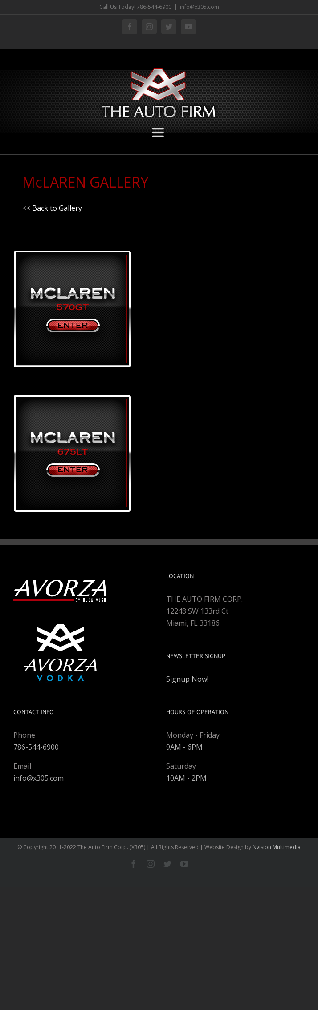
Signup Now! (187, 679)
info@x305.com (199, 7)
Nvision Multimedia (277, 847)
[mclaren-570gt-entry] (72, 247)
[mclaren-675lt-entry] (72, 391)
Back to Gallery (57, 208)
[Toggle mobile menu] (159, 132)
